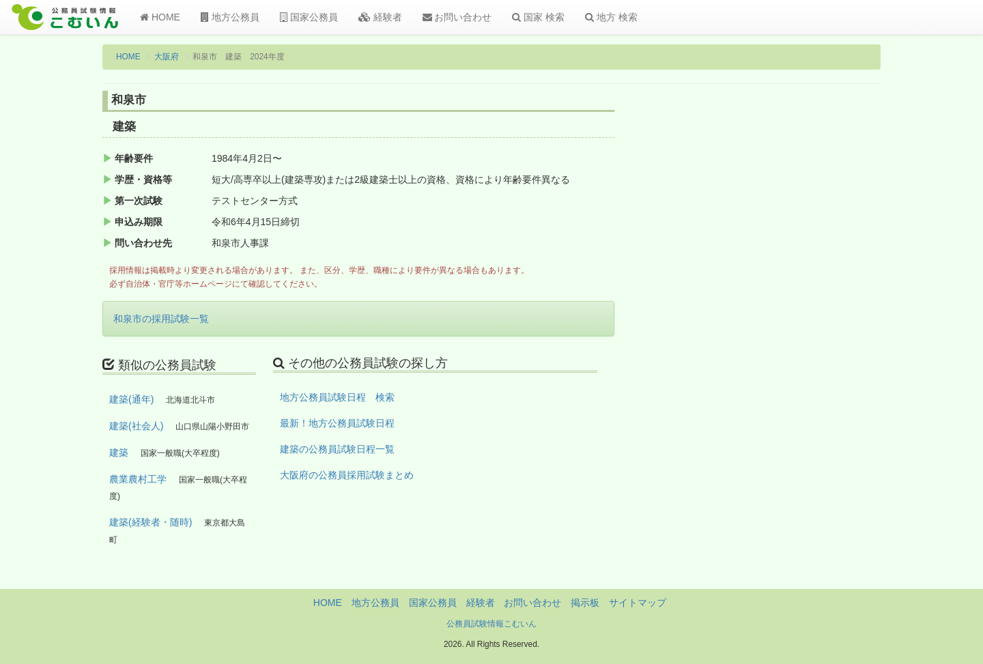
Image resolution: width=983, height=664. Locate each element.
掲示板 (585, 602)
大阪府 (166, 56)
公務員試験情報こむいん (491, 624)
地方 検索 (611, 17)
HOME (160, 17)
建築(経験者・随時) (150, 522)
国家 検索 (538, 17)
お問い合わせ (457, 17)
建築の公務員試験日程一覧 (337, 449)
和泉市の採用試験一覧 (161, 318)
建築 (118, 452)
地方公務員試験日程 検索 (337, 397)
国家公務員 (309, 17)
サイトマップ (637, 602)
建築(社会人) (136, 425)
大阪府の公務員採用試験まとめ (347, 475)
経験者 (380, 17)
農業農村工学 (138, 479)
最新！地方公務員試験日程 (337, 423)
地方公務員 (230, 17)
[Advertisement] (791, 316)
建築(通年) (131, 399)
